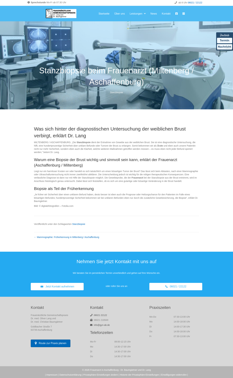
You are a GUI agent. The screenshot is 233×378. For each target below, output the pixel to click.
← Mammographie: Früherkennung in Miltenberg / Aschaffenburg (66, 237)
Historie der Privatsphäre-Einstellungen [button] (139, 374)
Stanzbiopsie (116, 92)
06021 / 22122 (195, 2)
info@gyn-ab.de (102, 325)
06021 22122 (100, 315)
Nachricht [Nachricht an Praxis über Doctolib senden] (224, 46)
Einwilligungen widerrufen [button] (174, 374)
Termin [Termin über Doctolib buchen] (224, 40)
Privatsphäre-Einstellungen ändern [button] (100, 374)
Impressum (51, 374)
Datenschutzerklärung (70, 374)
